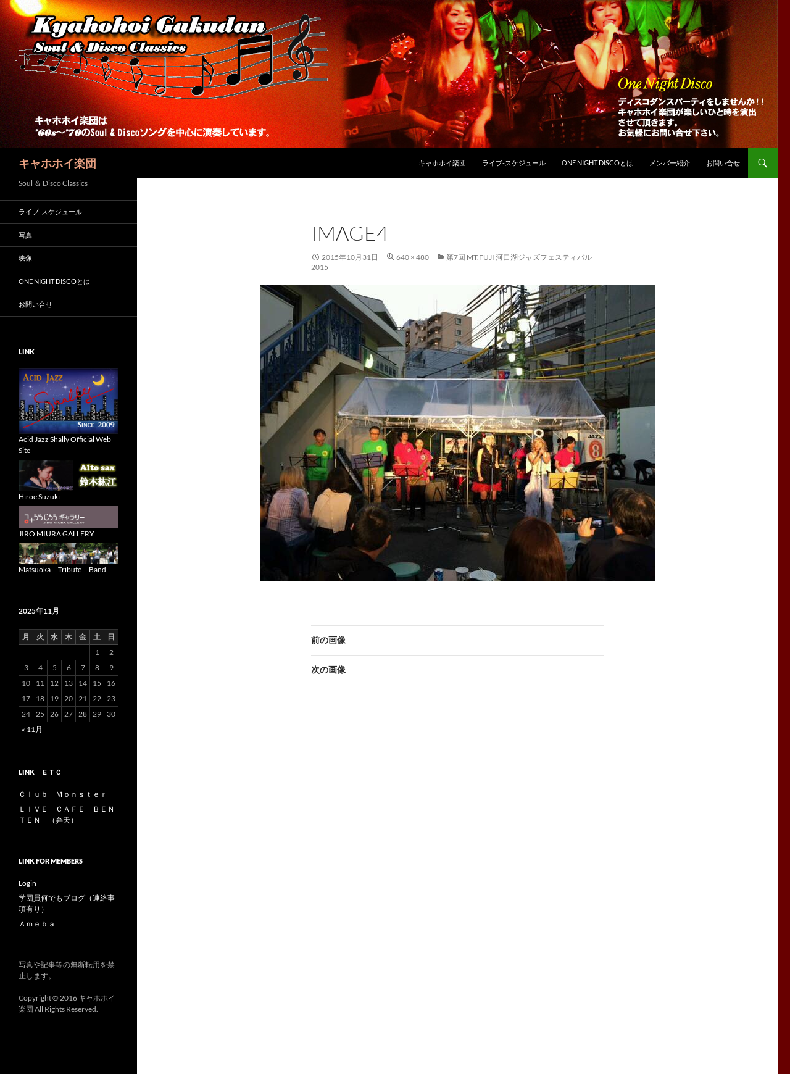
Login (27, 883)
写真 (25, 235)
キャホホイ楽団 (57, 163)
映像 (29, 258)
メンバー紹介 (669, 163)
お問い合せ (723, 163)
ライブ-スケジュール (514, 163)
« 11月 (32, 729)
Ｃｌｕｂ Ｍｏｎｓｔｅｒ (63, 794)
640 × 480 (412, 257)
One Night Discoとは (597, 163)
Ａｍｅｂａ (37, 923)
